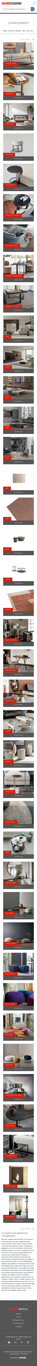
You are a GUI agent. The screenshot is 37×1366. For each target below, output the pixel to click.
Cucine (18, 1317)
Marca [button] (5, 31)
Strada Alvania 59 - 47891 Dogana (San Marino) (18, 1338)
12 (33, 39)
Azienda (18, 1314)
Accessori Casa (18, 1323)
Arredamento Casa (18, 1320)
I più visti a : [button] (30, 31)
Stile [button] (23, 31)
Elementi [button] (11, 31)
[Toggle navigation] (34, 3)
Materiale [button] (18, 31)
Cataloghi (18, 1326)
